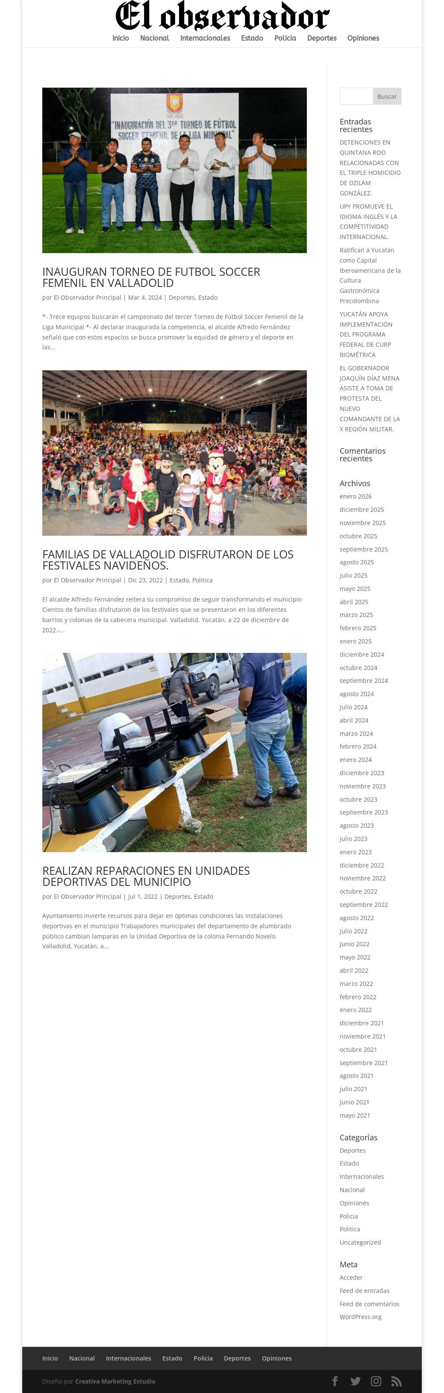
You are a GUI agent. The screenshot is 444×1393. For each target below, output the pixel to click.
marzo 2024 (356, 733)
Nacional (154, 38)
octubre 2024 (358, 668)
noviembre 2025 (363, 523)
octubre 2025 (358, 536)
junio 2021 (355, 1102)
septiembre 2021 (364, 1063)
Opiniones (363, 38)
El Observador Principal (87, 297)
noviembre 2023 (363, 786)
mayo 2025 (355, 588)
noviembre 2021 (363, 1036)
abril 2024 (354, 720)
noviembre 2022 (363, 878)
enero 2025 (356, 641)
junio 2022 (355, 944)
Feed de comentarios (370, 1304)
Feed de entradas (365, 1291)
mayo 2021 (355, 1115)
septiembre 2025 (364, 549)
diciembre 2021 (362, 1023)
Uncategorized (360, 1242)
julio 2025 (354, 575)
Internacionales (205, 38)
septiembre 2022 (364, 904)
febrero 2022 (358, 997)
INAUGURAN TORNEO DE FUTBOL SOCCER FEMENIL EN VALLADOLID (151, 277)
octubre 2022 (358, 891)
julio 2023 (354, 839)
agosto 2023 (357, 825)
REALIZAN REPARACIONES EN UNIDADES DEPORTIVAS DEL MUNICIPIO (146, 876)
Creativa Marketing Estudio (115, 1381)
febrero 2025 (358, 628)
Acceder (351, 1277)
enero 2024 (356, 760)
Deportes (321, 38)
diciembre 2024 (362, 654)
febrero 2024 (358, 746)
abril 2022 (354, 970)
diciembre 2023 (362, 773)
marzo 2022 (356, 984)
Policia (285, 38)
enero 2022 (356, 1010)
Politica (202, 580)
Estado (252, 38)
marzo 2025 (356, 615)
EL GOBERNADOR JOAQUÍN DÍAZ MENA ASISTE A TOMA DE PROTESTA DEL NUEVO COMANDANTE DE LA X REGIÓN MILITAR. (370, 398)
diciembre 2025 (362, 509)
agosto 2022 (357, 918)
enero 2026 (356, 496)
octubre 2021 (358, 1049)
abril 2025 (354, 602)
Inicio (120, 38)
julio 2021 (354, 1089)
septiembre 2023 (364, 812)
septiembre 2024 (364, 680)
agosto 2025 (357, 562)
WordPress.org (361, 1317)
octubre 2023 (358, 799)
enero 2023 (356, 852)
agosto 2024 (357, 694)
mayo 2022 (355, 957)
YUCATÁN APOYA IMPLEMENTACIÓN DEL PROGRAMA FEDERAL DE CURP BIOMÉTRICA (366, 334)
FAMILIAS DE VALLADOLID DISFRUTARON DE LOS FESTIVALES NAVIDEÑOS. (168, 559)
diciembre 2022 (362, 865)
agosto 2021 (357, 1075)
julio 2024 (354, 707)
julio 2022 (354, 931)
